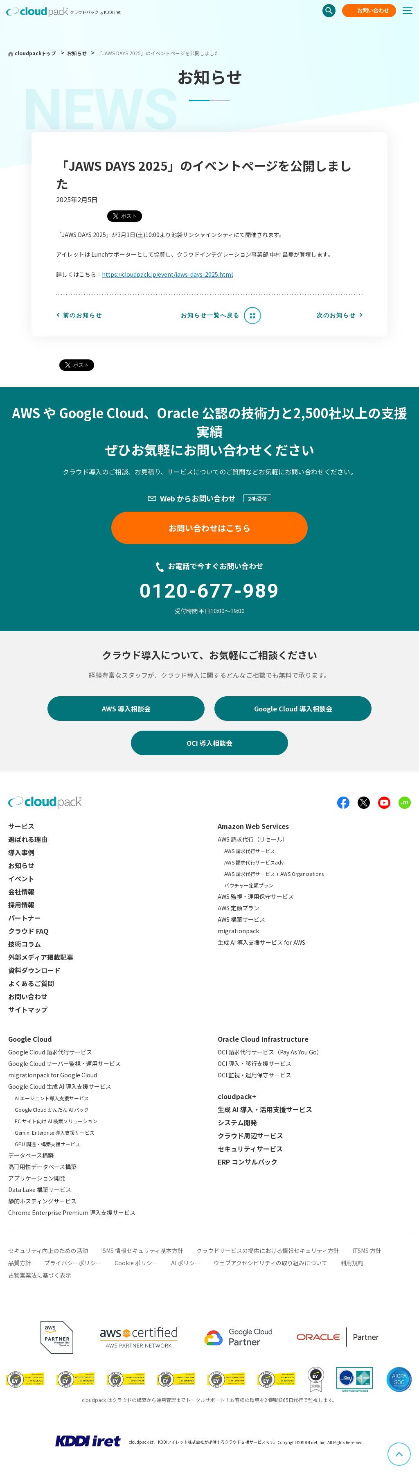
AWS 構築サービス (241, 919)
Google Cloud (30, 1039)
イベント (21, 878)
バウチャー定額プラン (248, 885)
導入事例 (21, 852)
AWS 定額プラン (238, 908)
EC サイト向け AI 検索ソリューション (56, 1120)
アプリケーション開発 (36, 1178)
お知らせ (77, 53)
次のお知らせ (336, 315)
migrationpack (238, 931)
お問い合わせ (373, 10)
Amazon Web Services (253, 826)
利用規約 (351, 1263)
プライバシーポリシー (72, 1263)
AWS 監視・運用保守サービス (256, 896)
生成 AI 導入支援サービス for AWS (261, 942)
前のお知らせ (82, 315)
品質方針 (19, 1263)
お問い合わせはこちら (209, 528)
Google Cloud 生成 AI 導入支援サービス (59, 1086)
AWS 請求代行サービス (249, 850)
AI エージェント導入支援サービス (52, 1098)
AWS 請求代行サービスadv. (254, 862)
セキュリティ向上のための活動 (48, 1250)
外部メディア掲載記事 (40, 957)
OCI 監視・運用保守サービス (254, 1075)
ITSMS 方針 (366, 1250)
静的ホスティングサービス (42, 1201)
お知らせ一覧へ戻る (210, 315)
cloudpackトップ (35, 53)
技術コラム (24, 944)
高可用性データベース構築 (42, 1166)
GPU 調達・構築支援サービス (47, 1143)
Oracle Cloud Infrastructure (263, 1039)
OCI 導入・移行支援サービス (254, 1063)
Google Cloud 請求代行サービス (50, 1052)
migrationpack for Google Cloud (52, 1075)
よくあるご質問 (31, 983)
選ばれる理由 (27, 839)
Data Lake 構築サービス (39, 1189)
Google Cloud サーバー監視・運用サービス (64, 1063)
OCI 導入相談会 (209, 743)
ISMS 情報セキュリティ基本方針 (142, 1250)
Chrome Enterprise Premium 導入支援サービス (71, 1212)
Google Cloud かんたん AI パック (52, 1109)
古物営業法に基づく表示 (39, 1275)
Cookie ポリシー (136, 1263)
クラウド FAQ (28, 931)
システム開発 (237, 1122)
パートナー (24, 918)
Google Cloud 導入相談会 (293, 708)
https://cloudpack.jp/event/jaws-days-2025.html (167, 274)
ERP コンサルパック (247, 1162)
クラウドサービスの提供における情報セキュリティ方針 (267, 1250)
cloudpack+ (237, 1096)
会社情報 (21, 891)
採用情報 (21, 905)
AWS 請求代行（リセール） (253, 839)
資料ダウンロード (34, 970)
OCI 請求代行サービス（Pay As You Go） (270, 1052)
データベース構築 (31, 1155)
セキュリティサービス (250, 1148)
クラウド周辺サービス (250, 1135)
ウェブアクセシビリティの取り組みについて (270, 1263)
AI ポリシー (185, 1263)
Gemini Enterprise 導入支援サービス (55, 1132)
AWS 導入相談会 (126, 708)
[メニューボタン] (411, 10)
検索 (329, 10)
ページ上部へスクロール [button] (410, 1448)
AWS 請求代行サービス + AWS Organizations (274, 873)
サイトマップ (27, 1009)
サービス (21, 826)
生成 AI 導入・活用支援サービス (265, 1109)
